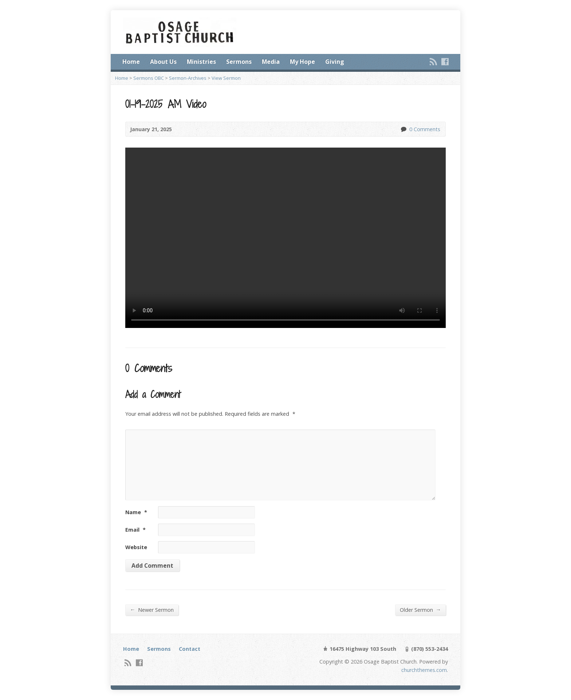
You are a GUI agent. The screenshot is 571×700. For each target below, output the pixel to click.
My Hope (302, 62)
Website (136, 547)
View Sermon (226, 78)
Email (135, 529)
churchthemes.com (424, 669)
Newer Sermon (152, 609)
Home (131, 62)
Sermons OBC (148, 78)
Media (271, 62)
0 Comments (403, 129)
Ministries (201, 62)
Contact (189, 648)
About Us (163, 62)
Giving (334, 62)
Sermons (239, 62)
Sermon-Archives (187, 78)
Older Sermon (420, 609)
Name (136, 512)
